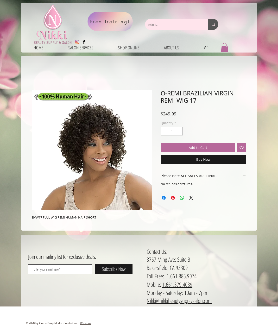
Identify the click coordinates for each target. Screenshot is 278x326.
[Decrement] (164, 131)
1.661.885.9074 (182, 276)
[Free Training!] (110, 21)
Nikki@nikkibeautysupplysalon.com (179, 301)
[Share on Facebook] (164, 198)
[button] (224, 47)
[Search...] (173, 24)
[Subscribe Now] (114, 269)
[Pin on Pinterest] (173, 198)
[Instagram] (77, 42)
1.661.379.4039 (177, 284)
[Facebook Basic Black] (84, 42)
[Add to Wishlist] (241, 147)
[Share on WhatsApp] (182, 198)
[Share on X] (191, 198)
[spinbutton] (172, 131)
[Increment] (179, 131)
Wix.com (85, 323)
